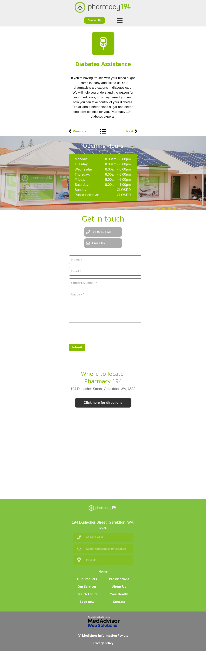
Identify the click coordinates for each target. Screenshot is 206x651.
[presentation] (98, 332)
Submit (77, 347)
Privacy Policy (103, 643)
